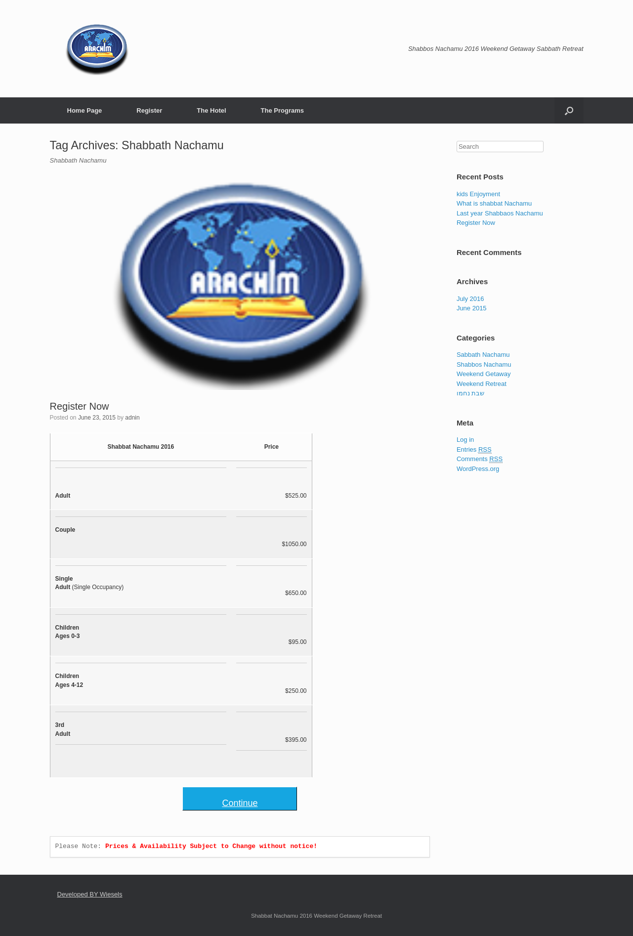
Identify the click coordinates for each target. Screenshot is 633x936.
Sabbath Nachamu (483, 354)
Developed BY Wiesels (90, 894)
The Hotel (211, 110)
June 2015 (472, 308)
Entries (474, 450)
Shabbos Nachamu (484, 364)
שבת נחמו (471, 393)
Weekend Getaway (484, 374)
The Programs (282, 110)
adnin (132, 417)
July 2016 (470, 298)
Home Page (84, 110)
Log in (465, 439)
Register (149, 110)
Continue (239, 803)
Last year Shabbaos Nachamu (500, 213)
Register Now (79, 406)
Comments (480, 459)
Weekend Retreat (481, 383)
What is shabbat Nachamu (494, 203)
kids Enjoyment (478, 194)
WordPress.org (478, 468)
